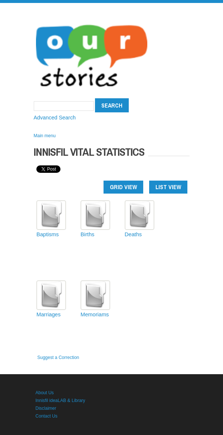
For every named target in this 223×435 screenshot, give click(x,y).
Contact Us (47, 416)
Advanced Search (55, 118)
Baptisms (47, 234)
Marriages (48, 314)
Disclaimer (46, 408)
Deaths (133, 234)
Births (87, 234)
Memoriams (95, 314)
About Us (45, 392)
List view (168, 187)
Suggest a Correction (58, 357)
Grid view (123, 187)
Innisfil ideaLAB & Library (60, 400)
